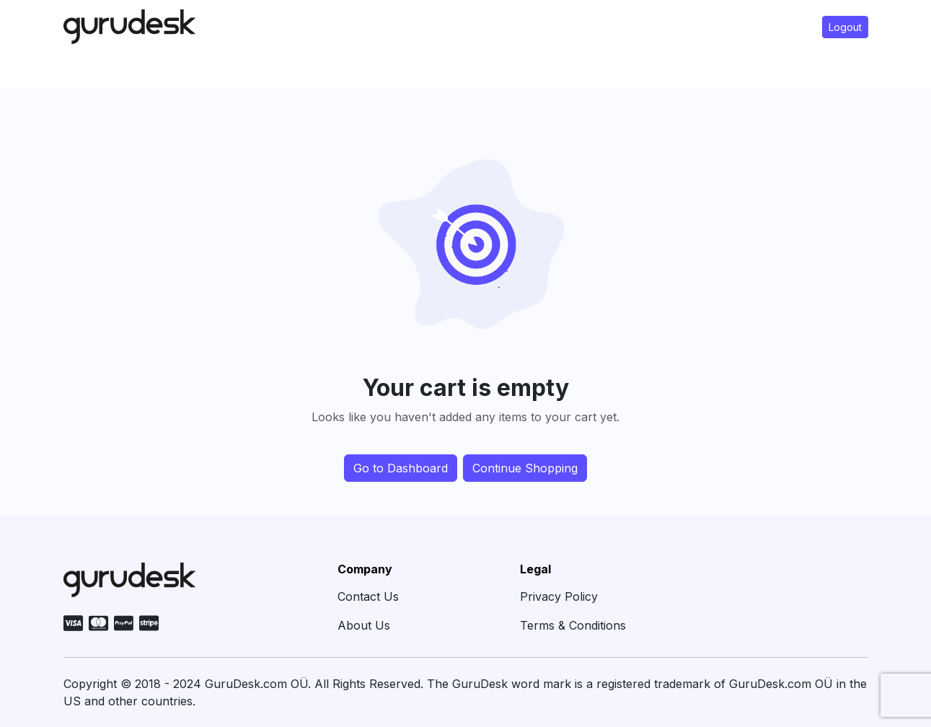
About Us (363, 625)
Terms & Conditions (573, 625)
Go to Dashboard (400, 468)
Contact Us (368, 596)
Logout (845, 27)
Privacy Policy (559, 596)
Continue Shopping (525, 468)
